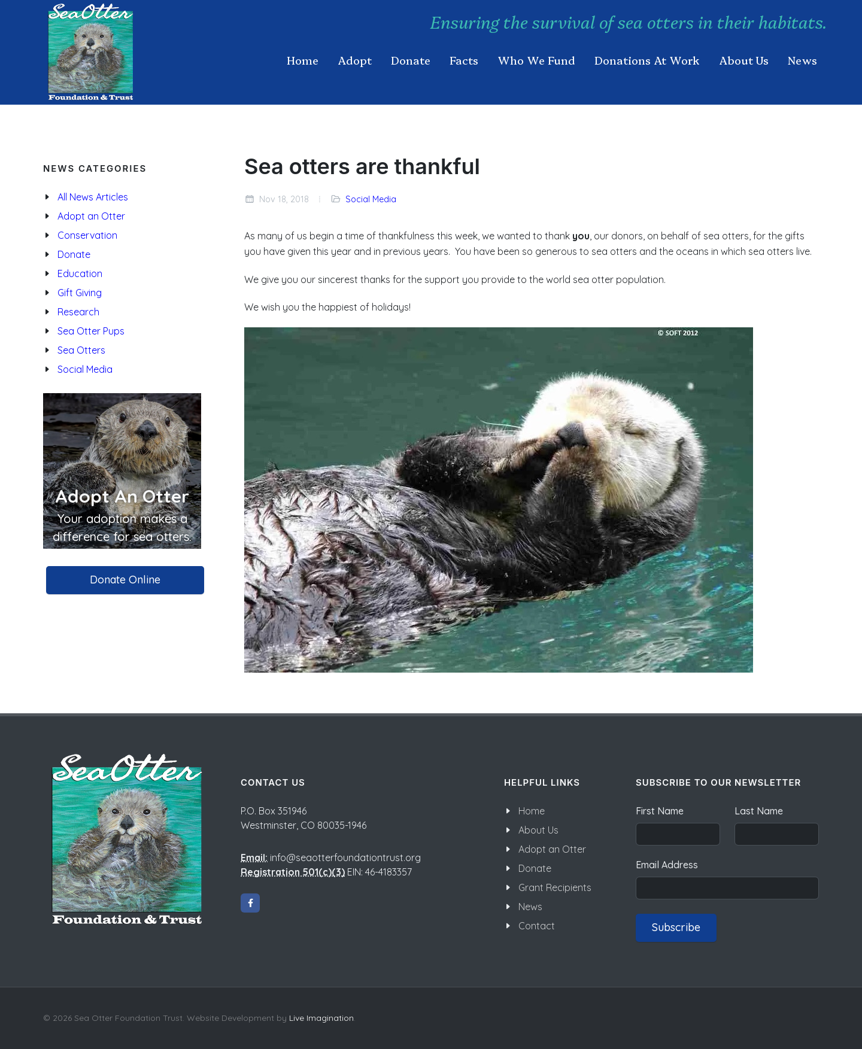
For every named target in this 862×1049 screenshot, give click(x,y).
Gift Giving (79, 293)
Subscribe (676, 927)
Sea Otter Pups (91, 331)
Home (531, 811)
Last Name (758, 811)
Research (78, 312)
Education (79, 273)
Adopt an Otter (91, 216)
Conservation (87, 235)
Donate (73, 254)
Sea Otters (81, 350)
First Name (660, 811)
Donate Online (125, 579)
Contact (536, 926)
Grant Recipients (554, 887)
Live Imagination (321, 1017)
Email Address (667, 865)
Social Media (370, 199)
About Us (538, 830)
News (530, 907)
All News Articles (92, 197)
